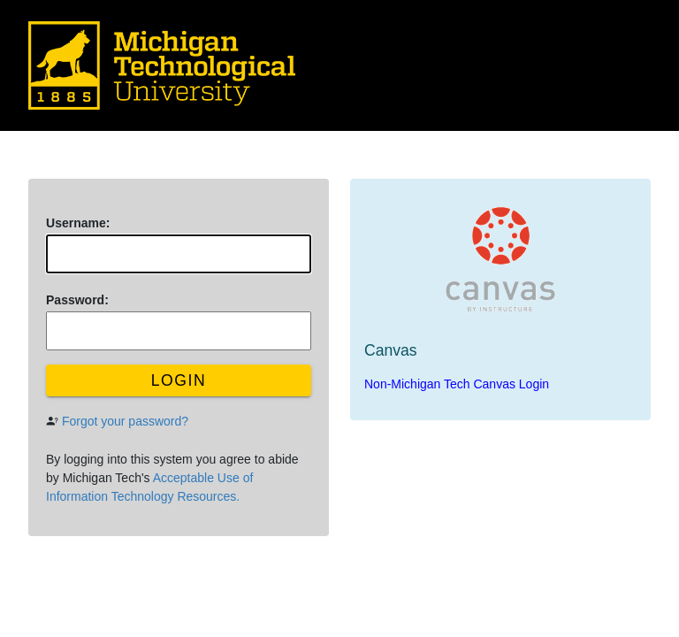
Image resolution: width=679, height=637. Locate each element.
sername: (78, 223)
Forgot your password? (125, 421)
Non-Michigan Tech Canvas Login (456, 384)
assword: (77, 300)
